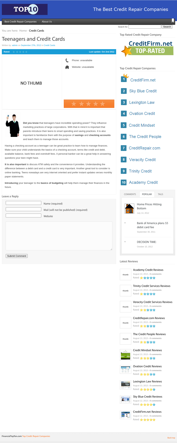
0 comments (156, 274)
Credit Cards (49, 45)
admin (15, 45)
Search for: (123, 27)
